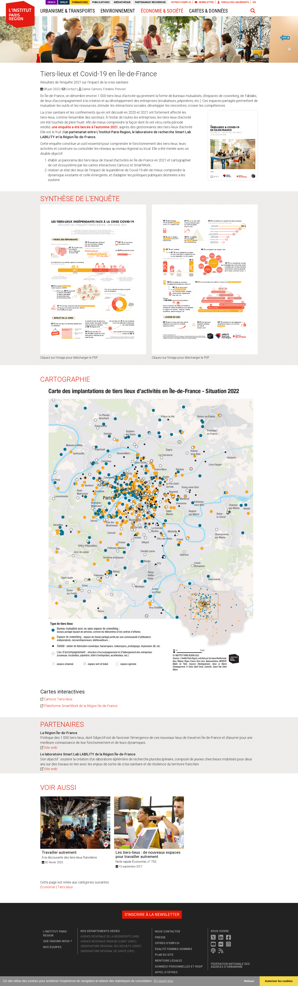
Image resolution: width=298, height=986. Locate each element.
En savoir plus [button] (163, 981)
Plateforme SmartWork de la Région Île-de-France (81, 706)
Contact (71, 89)
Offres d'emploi (181, 2)
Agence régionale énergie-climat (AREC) (108, 941)
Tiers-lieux (65, 887)
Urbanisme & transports (67, 11)
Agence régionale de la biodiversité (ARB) (110, 936)
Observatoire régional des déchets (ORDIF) (111, 946)
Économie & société (162, 11)
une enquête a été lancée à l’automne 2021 (85, 127)
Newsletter (204, 2)
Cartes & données (208, 11)
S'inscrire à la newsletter (152, 914)
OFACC (52, 2)
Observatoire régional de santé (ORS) (107, 951)
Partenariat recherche (150, 2)
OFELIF (64, 2)
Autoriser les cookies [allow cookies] (279, 981)
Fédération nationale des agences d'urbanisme (230, 965)
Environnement (118, 11)
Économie (47, 887)
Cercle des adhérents (233, 2)
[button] (253, 11)
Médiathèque (122, 2)
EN (254, 2)
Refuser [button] (249, 981)
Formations (80, 2)
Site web (50, 748)
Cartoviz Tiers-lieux (58, 699)
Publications (101, 2)
